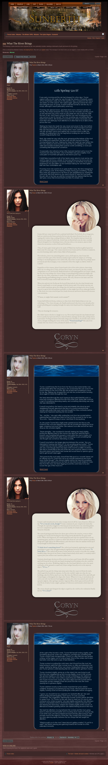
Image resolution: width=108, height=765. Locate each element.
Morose (12, 52)
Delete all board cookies (81, 754)
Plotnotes (9, 99)
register (43, 49)
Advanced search (95, 5)
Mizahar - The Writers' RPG (24, 34)
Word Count (44, 181)
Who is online (9, 746)
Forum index (11, 34)
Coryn (34, 192)
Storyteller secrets (12, 98)
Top (103, 185)
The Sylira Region (45, 34)
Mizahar (36, 34)
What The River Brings (19, 43)
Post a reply (8, 56)
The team (70, 754)
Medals (89, 38)
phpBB (51, 762)
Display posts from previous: (42, 737)
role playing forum (28, 49)
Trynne (34, 65)
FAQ (93, 38)
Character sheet (11, 96)
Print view (103, 34)
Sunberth (55, 34)
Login (102, 38)
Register (98, 38)
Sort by (61, 737)
